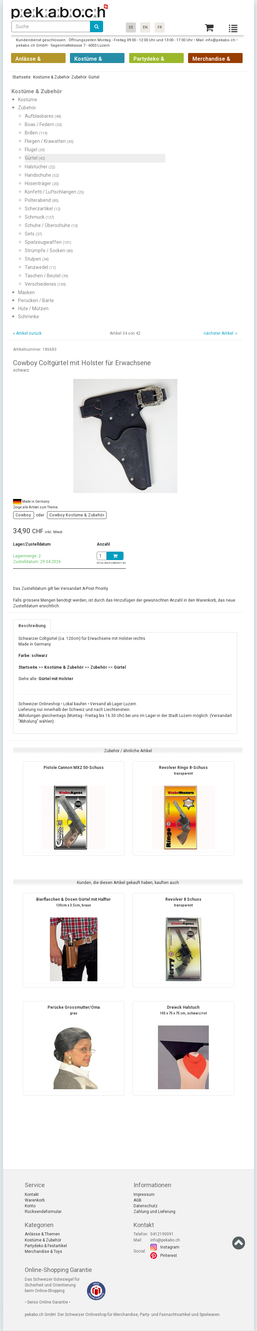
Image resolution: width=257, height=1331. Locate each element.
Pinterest (168, 1255)
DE (131, 27)
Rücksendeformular (43, 1211)
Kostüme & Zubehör (43, 1240)
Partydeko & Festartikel (46, 1245)
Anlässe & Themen (42, 1234)
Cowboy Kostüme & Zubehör (76, 515)
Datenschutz (146, 1206)
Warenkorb (35, 1200)
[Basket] (209, 27)
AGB (138, 1200)
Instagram (169, 1247)
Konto (30, 1206)
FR (160, 27)
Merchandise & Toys (43, 1251)
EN (145, 27)
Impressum (144, 1194)
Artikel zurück (28, 333)
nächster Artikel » (220, 333)
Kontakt (32, 1194)
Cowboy (23, 515)
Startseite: (21, 77)
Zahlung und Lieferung (154, 1211)
